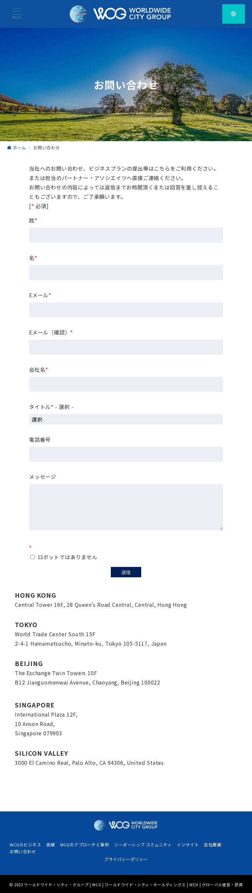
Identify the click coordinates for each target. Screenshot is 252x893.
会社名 (38, 369)
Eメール (40, 295)
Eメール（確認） (51, 332)
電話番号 (40, 439)
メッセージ (42, 476)
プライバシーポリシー (126, 859)
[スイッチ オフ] (233, 14)
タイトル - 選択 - (51, 407)
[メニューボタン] (16, 14)
